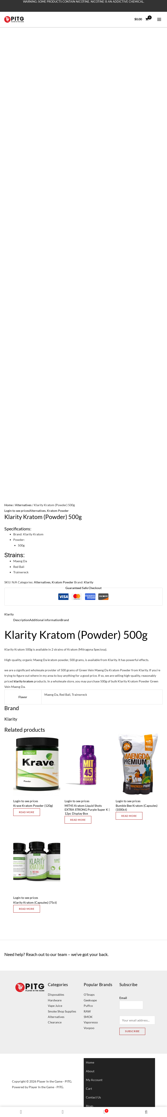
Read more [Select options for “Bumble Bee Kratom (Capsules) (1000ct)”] (129, 815)
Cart (89, 1088)
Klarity (88, 582)
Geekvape (90, 1000)
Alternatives (23, 505)
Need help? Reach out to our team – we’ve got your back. (56, 954)
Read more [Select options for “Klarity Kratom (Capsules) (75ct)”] (26, 908)
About (90, 1071)
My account (94, 1080)
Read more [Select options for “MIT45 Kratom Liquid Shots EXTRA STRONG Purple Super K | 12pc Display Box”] (78, 819)
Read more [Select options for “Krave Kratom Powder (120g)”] (26, 812)
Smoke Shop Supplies (62, 1011)
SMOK (88, 1017)
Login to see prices (16, 510)
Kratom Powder (58, 510)
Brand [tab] (65, 620)
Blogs (89, 1106)
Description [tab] (21, 620)
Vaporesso (91, 1022)
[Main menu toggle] (159, 19)
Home (8, 505)
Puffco (88, 1005)
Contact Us (93, 1097)
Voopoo (89, 1028)
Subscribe (132, 1031)
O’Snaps (89, 994)
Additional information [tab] (45, 620)
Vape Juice (55, 1005)
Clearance (55, 1022)
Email (123, 998)
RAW (87, 1011)
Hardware (55, 1000)
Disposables (56, 994)
